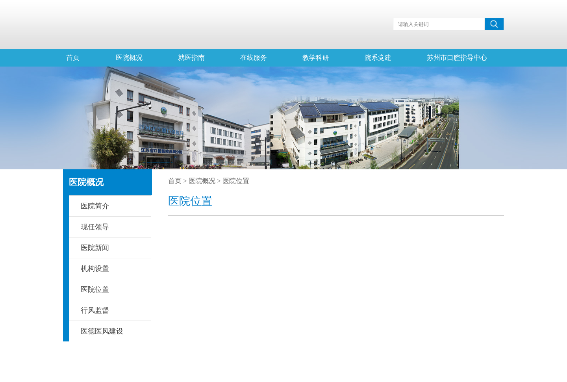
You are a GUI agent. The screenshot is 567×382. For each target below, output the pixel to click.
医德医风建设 (102, 331)
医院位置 (95, 289)
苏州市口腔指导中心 (457, 57)
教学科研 (315, 57)
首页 (73, 57)
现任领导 (95, 227)
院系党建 (378, 57)
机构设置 (95, 269)
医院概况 (129, 57)
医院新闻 (95, 248)
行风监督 (95, 310)
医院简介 (95, 206)
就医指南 (191, 57)
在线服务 (253, 57)
